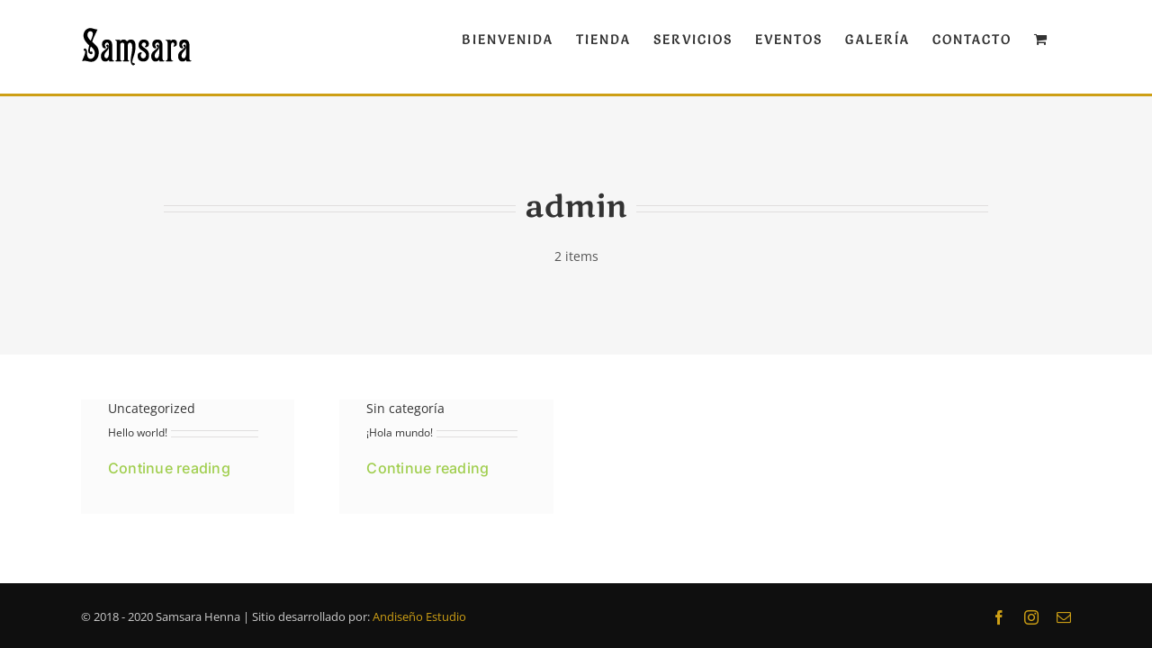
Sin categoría (405, 408)
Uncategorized (151, 408)
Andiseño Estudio (419, 616)
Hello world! (137, 432)
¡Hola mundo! (399, 432)
